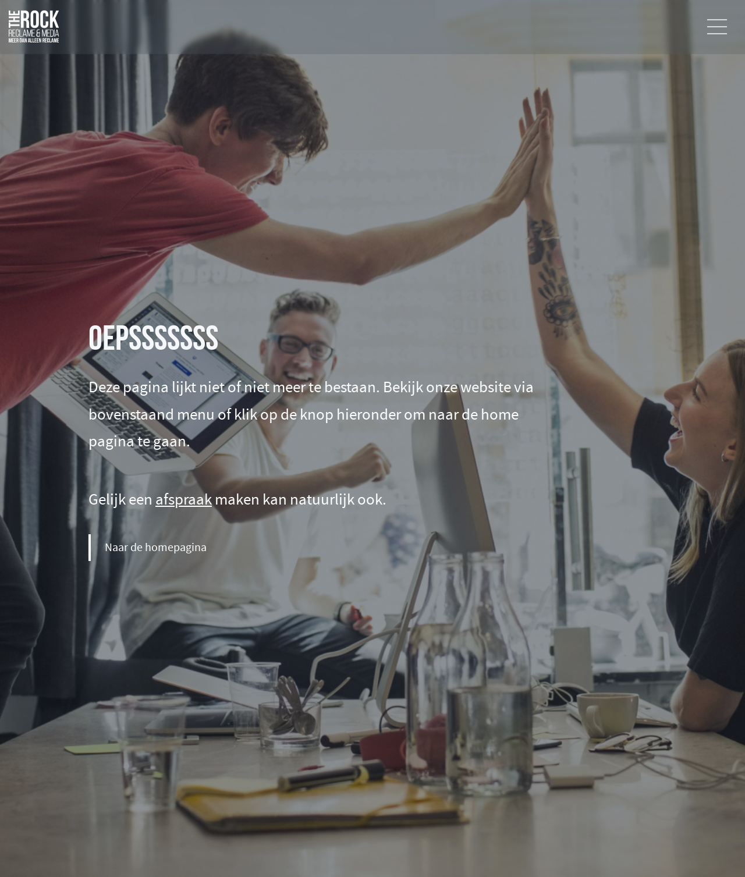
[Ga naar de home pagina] (34, 22)
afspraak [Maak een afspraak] (183, 499)
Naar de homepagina (156, 547)
